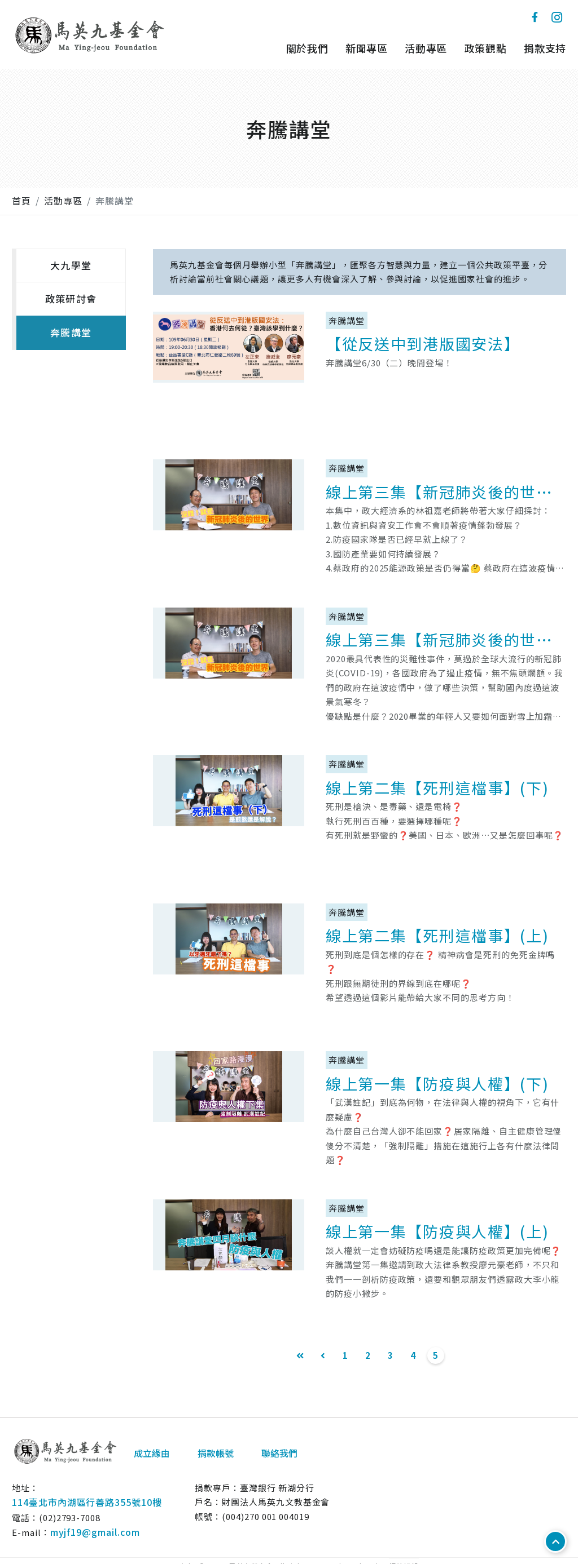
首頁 (21, 200)
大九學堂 (70, 265)
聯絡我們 (279, 1453)
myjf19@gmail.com (95, 1532)
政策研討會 (70, 298)
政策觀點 (486, 48)
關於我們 (307, 48)
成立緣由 (152, 1453)
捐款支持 (545, 48)
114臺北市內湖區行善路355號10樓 (87, 1502)
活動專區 (426, 48)
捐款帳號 (216, 1453)
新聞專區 (366, 48)
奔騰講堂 (114, 200)
